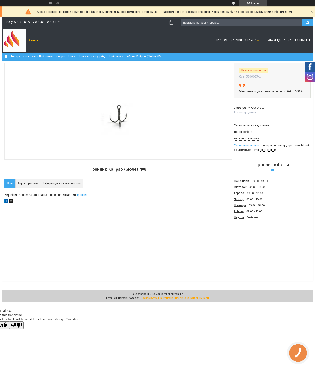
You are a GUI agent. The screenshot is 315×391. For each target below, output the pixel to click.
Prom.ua (178, 293)
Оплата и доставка (277, 40)
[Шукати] (307, 22)
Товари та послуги (23, 56)
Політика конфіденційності (192, 297)
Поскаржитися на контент (157, 297)
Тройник (82, 195)
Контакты (302, 40)
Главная (220, 40)
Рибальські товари (52, 56)
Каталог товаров (243, 40)
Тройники (114, 56)
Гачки (71, 56)
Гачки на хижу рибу (92, 56)
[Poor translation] (16, 325)
